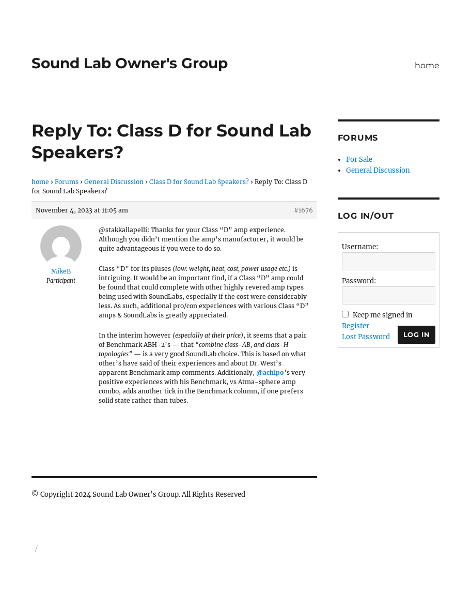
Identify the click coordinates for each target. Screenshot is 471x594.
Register (355, 326)
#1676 (303, 210)
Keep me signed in (383, 315)
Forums (66, 182)
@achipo (270, 372)
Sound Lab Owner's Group (130, 63)
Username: (360, 246)
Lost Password (366, 336)
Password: (359, 281)
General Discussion (114, 182)
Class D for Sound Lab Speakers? (199, 182)
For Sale (359, 159)
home (427, 65)
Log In (416, 334)
